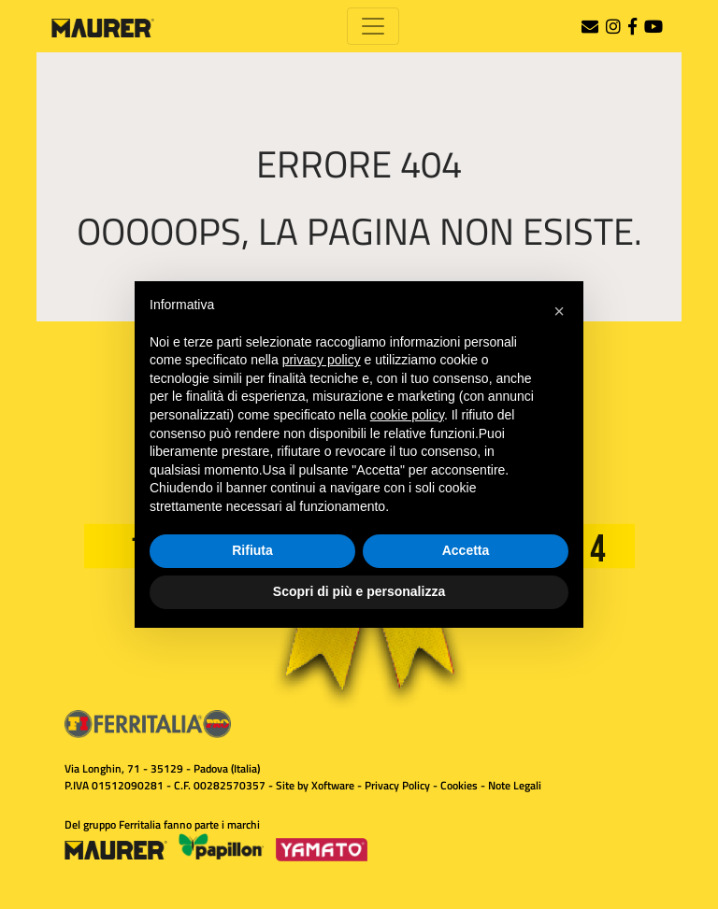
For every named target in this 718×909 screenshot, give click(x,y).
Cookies (459, 785)
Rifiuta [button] (252, 550)
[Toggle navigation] (373, 26)
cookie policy (407, 414)
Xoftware (332, 785)
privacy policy (321, 359)
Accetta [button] (466, 550)
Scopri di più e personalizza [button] (359, 591)
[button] (559, 311)
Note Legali (514, 785)
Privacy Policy (397, 785)
